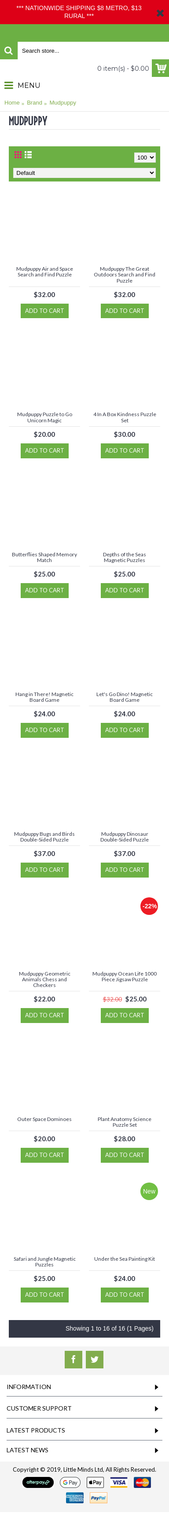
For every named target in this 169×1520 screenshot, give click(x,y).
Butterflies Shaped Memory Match (44, 557)
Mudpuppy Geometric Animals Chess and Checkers (44, 979)
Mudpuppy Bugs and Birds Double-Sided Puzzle (44, 837)
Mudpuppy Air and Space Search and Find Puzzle (44, 271)
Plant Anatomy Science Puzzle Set (124, 1122)
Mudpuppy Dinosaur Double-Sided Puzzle (124, 837)
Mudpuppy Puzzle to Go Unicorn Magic (44, 417)
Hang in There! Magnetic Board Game (44, 697)
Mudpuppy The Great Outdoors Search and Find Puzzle (124, 274)
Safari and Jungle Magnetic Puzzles (45, 1261)
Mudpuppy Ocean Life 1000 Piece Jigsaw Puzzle (124, 976)
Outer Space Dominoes (44, 1119)
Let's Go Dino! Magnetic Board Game (124, 697)
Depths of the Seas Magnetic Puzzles (124, 557)
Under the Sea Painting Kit (124, 1258)
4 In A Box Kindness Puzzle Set (124, 417)
